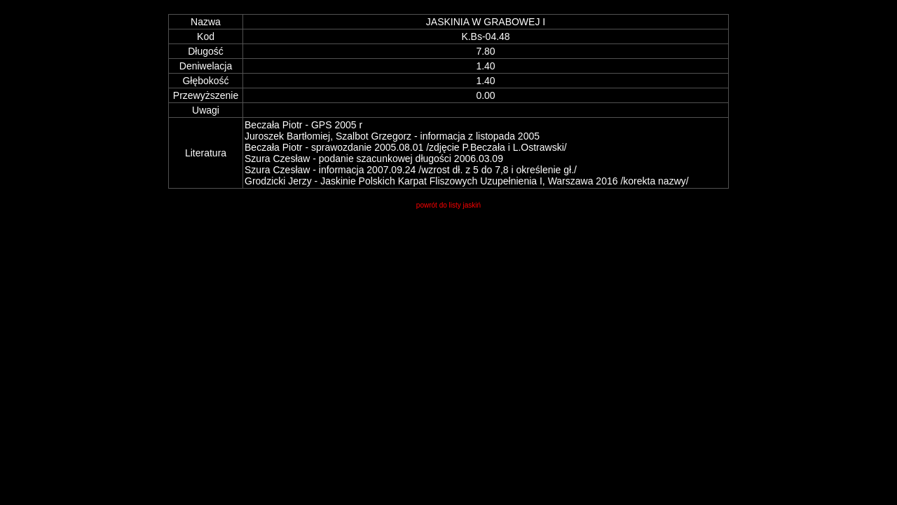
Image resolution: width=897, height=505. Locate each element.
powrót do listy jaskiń (448, 205)
